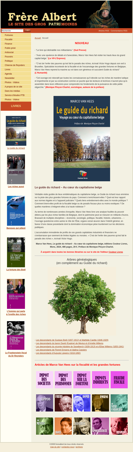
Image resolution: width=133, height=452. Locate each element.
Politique (7, 61)
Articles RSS (104, 31)
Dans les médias (10, 91)
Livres (5, 69)
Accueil (38, 38)
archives (79, 446)
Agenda (6, 74)
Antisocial (7, 52)
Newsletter (8, 78)
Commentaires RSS (119, 31)
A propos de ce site (11, 86)
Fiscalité (6, 39)
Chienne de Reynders (13, 65)
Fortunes (7, 35)
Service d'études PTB (12, 95)
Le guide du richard (16, 148)
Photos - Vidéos (10, 82)
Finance (6, 44)
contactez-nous (68, 446)
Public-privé (8, 48)
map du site (55, 446)
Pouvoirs (7, 56)
